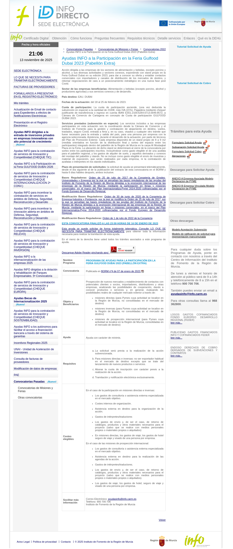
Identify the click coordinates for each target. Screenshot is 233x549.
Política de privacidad (45, 541)
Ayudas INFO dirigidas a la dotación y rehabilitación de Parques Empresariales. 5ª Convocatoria (35, 273)
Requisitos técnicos (141, 38)
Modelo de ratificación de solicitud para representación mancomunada (193, 235)
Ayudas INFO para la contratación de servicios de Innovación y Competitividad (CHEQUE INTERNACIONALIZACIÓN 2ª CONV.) (34, 180)
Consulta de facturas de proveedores (28, 360)
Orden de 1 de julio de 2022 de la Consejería (127, 218)
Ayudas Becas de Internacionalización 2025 (30, 301)
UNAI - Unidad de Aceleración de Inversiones (34, 351)
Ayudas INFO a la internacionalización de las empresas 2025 (30, 260)
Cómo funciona (81, 38)
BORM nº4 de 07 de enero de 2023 (122, 271)
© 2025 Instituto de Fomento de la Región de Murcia (104, 541)
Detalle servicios (169, 38)
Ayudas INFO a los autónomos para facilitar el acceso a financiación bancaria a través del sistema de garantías (35, 331)
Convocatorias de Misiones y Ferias (35, 389)
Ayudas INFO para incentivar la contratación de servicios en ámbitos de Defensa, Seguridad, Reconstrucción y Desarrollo (33, 197)
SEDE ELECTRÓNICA (27, 70)
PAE (16, 375)
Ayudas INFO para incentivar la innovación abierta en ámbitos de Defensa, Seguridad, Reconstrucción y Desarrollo (34, 213)
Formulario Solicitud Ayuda (187, 142)
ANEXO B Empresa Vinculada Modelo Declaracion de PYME (193, 187)
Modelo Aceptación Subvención (189, 229)
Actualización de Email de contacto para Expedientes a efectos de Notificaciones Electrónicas (35, 112)
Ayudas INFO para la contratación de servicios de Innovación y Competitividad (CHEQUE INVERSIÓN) (34, 245)
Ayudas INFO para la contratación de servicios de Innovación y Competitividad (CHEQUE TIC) (34, 154)
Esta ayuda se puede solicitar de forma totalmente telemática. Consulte (106, 228)
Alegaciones (179, 155)
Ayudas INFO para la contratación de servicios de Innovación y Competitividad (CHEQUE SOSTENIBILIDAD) (34, 315)
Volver (162, 519)
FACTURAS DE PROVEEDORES (34, 87)
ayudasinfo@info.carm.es (122, 499)
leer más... (176, 322)
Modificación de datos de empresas (35, 368)
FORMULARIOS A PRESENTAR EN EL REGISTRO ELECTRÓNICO (35, 95)
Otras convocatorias (30, 397)
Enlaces (189, 38)
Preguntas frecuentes (109, 38)
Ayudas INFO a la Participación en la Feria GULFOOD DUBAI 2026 (35, 165)
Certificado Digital (36, 38)
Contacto (66, 541)
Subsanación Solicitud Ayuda (188, 147)
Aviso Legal (23, 541)
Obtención (59, 38)
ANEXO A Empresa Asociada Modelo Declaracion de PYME (192, 180)
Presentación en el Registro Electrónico (30, 124)
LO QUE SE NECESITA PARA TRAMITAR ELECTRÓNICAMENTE (35, 79)
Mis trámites (21, 103)
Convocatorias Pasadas (35, 381)
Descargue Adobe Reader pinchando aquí (98, 252)
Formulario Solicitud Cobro (187, 151)
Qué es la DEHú (209, 38)
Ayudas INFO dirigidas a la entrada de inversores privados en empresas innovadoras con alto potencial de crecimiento (34, 138)
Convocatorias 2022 (154, 49)
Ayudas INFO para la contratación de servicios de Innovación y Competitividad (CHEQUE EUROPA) (34, 287)
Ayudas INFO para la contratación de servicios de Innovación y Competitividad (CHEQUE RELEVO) (34, 229)
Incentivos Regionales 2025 (30, 343)
